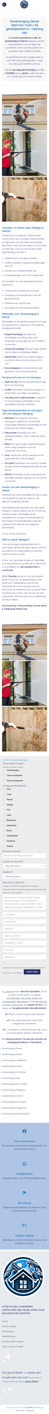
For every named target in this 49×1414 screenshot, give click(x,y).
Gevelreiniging (8, 1336)
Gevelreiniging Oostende (13, 1072)
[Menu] (4, 4)
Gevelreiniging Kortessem (14, 1102)
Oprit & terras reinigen (12, 1346)
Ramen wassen (9, 1326)
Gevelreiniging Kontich (12, 1096)
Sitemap (30, 1410)
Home (5, 1321)
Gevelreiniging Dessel (12, 1054)
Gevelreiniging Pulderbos (13, 1090)
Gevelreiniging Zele (11, 1078)
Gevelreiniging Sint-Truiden (14, 1084)
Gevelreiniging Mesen (12, 1048)
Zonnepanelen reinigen (13, 1341)
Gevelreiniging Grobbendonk (15, 1113)
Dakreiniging (8, 1331)
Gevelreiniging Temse (12, 1066)
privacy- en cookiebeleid (13, 973)
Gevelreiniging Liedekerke (14, 1060)
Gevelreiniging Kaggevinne (14, 1108)
